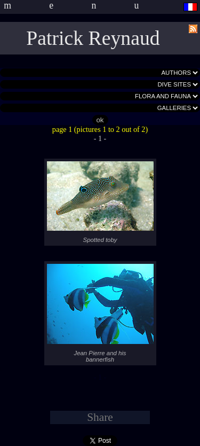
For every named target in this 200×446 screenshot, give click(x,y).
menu (90, 5)
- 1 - (100, 138)
